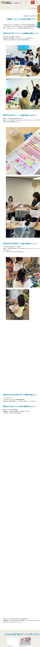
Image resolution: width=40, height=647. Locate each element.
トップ (31, 8)
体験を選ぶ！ (38, 20)
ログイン (33, 3)
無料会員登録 (38, 12)
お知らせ (38, 27)
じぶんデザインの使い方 (26, 2)
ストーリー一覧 (36, 8)
